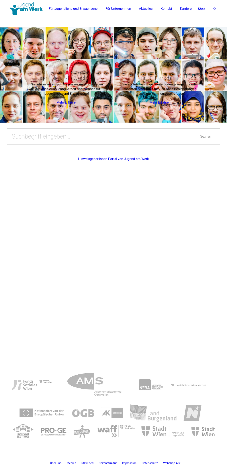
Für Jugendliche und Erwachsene (73, 9)
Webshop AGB (172, 463)
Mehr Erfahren (67, 102)
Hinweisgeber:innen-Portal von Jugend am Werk (113, 159)
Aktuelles (146, 9)
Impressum (129, 463)
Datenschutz (150, 463)
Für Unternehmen (118, 9)
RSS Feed (87, 463)
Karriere (186, 9)
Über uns (55, 463)
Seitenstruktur (108, 463)
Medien (71, 463)
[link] (32, 382)
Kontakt (166, 9)
